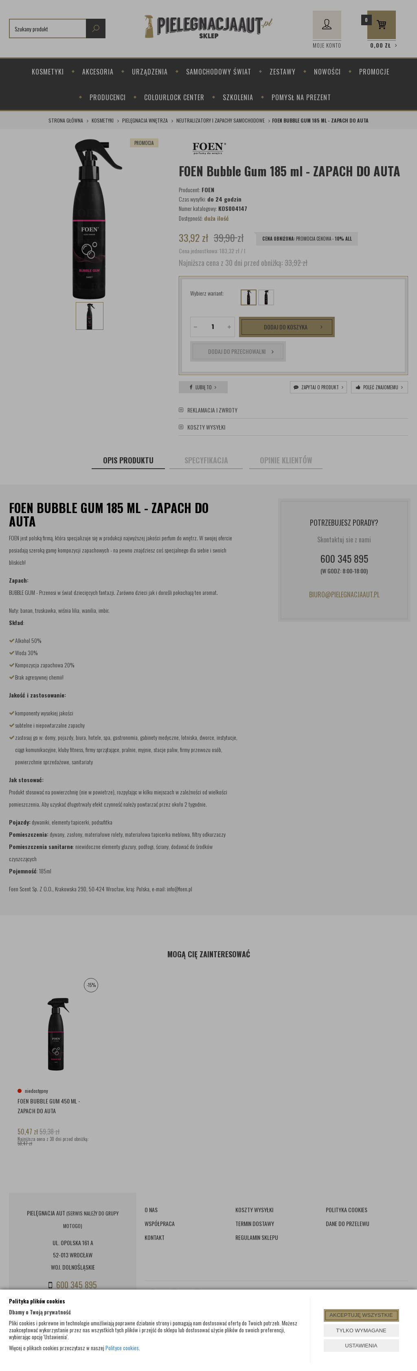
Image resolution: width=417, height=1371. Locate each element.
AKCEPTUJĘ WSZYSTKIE (361, 1315)
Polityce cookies (122, 1348)
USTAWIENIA (361, 1345)
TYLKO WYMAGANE (361, 1330)
